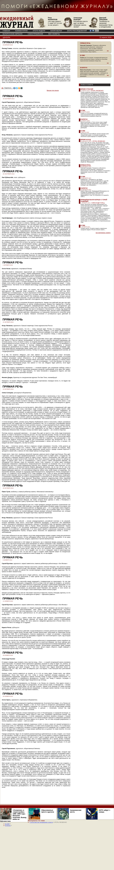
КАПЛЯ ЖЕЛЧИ (56, 31)
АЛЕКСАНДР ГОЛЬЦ (98, 203)
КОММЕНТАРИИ (21, 31)
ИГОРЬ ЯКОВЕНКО (97, 91)
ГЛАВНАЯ (6, 31)
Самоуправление (35, 34)
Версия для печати (53, 90)
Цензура (6, 37)
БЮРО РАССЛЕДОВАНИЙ (77, 31)
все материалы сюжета (103, 233)
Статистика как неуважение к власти (41, 822)
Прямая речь (86, 165)
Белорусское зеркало (12, 34)
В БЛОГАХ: (84, 67)
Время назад (86, 139)
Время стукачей (87, 89)
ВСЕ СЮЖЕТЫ (54, 34)
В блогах (84, 119)
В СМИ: (82, 55)
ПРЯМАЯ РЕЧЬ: (85, 43)
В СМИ (83, 110)
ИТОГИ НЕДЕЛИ (39, 31)
